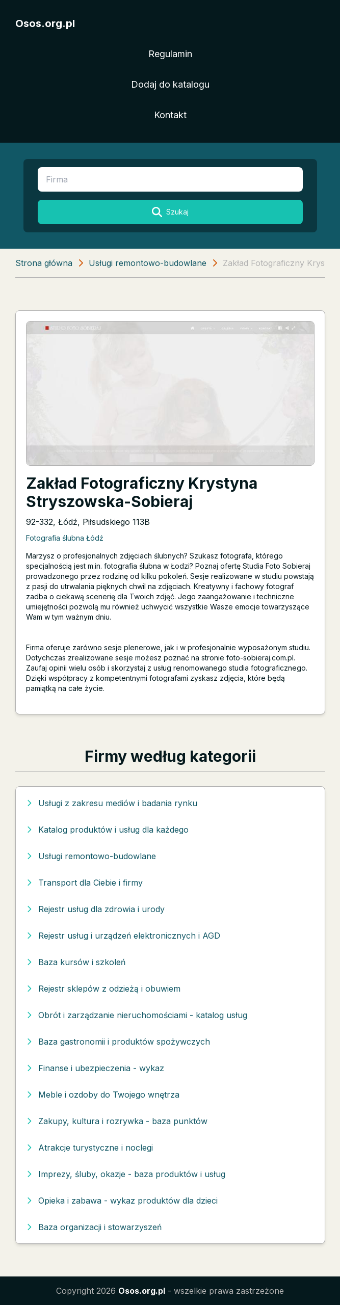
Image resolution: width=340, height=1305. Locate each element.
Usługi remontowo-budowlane (147, 263)
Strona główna (43, 263)
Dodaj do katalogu (170, 84)
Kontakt (170, 115)
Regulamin (170, 53)
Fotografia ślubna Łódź (64, 538)
